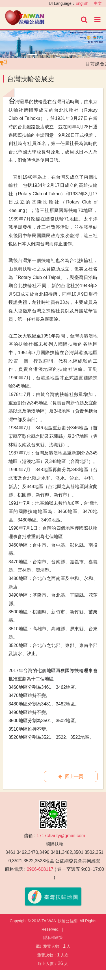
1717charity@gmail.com (60, 835)
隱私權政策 (53, 937)
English (81, 3)
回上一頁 (70, 776)
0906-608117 (40, 869)
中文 (98, 3)
